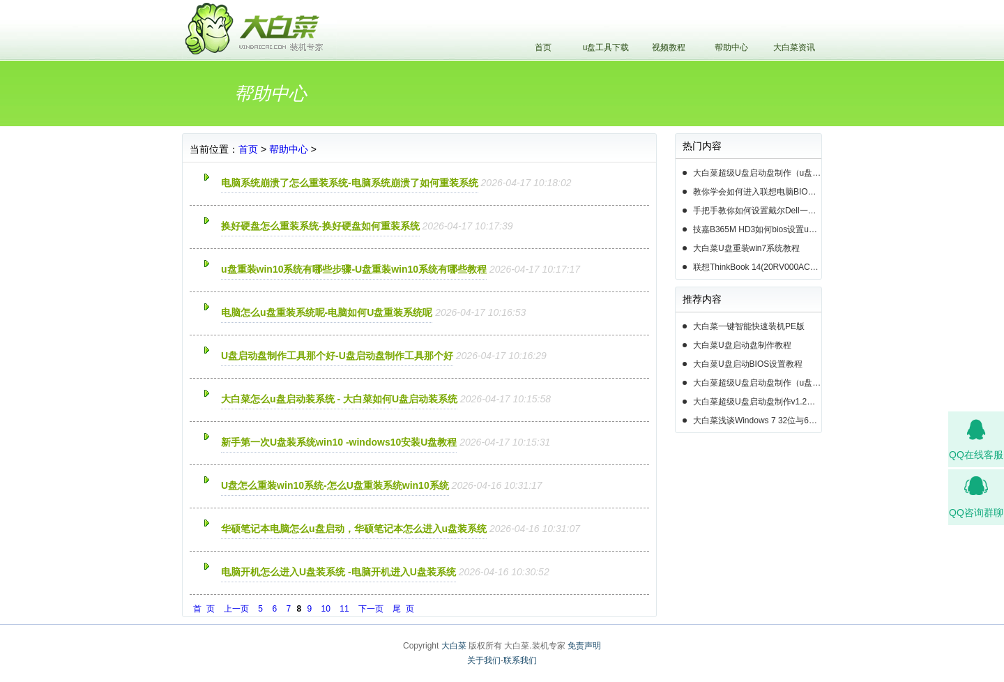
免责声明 (584, 646)
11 (344, 609)
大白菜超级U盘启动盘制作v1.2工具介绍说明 (757, 402)
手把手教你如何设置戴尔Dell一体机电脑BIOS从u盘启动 (757, 210)
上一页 (236, 609)
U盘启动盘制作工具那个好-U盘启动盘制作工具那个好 (337, 355)
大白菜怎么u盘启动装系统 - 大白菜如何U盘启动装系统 (339, 398)
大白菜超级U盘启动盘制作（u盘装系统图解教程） (757, 173)
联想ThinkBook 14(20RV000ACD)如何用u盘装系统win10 (757, 267)
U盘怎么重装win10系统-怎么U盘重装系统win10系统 (335, 485)
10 (325, 609)
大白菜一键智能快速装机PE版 (749, 326)
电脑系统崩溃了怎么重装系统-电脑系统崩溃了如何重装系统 (349, 182)
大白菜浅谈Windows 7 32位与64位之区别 (757, 420)
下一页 (370, 609)
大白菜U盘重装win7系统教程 (746, 248)
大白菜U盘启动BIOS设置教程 (748, 364)
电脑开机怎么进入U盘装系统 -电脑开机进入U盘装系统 (338, 571)
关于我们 (484, 660)
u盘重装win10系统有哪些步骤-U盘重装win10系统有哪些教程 (354, 269)
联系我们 (520, 660)
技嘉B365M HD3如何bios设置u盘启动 (757, 229)
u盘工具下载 (606, 47)
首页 (543, 47)
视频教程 (668, 47)
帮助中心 (731, 47)
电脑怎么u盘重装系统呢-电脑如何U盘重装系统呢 (326, 312)
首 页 (204, 609)
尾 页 (403, 609)
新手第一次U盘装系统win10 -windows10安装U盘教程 (339, 442)
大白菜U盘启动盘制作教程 (742, 345)
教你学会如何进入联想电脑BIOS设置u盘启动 (757, 192)
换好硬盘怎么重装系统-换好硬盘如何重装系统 (320, 226)
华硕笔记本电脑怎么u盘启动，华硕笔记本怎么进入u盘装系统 (354, 528)
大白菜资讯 (794, 47)
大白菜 (453, 646)
